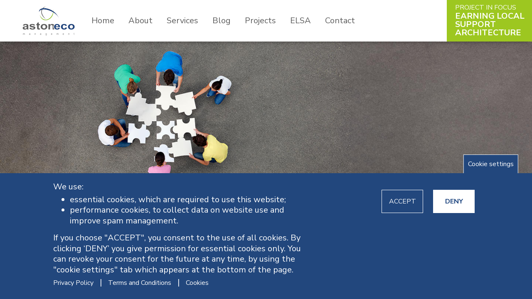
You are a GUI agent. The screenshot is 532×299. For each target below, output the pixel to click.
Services (182, 20)
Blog (221, 20)
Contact (340, 20)
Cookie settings (491, 164)
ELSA (300, 20)
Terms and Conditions (139, 282)
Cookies (197, 282)
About (140, 20)
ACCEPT (402, 201)
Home (102, 20)
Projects (260, 20)
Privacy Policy (73, 282)
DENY (454, 201)
